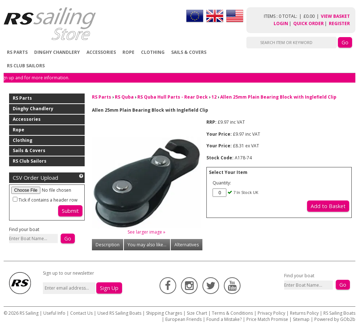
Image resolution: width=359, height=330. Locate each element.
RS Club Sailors (26, 66)
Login (281, 23)
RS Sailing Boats (339, 313)
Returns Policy (304, 313)
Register (339, 23)
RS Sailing (29, 313)
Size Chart (197, 313)
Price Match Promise (267, 319)
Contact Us (82, 313)
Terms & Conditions (232, 313)
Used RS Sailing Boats (119, 313)
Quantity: (222, 183)
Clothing (153, 52)
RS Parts (17, 52)
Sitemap (301, 319)
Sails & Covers (188, 52)
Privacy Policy (271, 313)
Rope (128, 52)
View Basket (335, 16)
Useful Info (54, 313)
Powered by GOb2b (334, 319)
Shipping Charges (164, 313)
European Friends (183, 319)
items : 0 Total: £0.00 (292, 16)
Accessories (101, 52)
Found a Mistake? (224, 319)
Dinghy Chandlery (57, 52)
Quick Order (308, 23)
